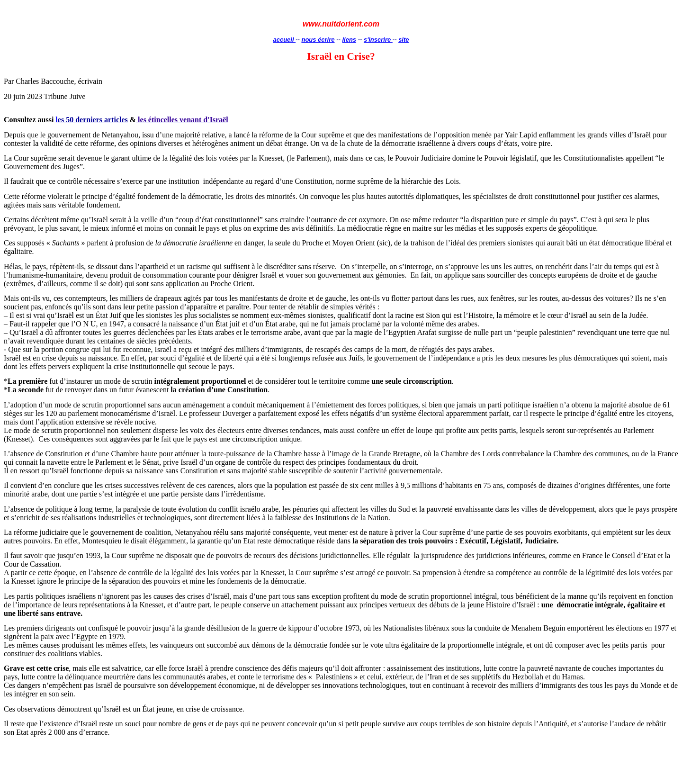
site (403, 39)
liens (349, 39)
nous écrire (317, 39)
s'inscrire (378, 39)
